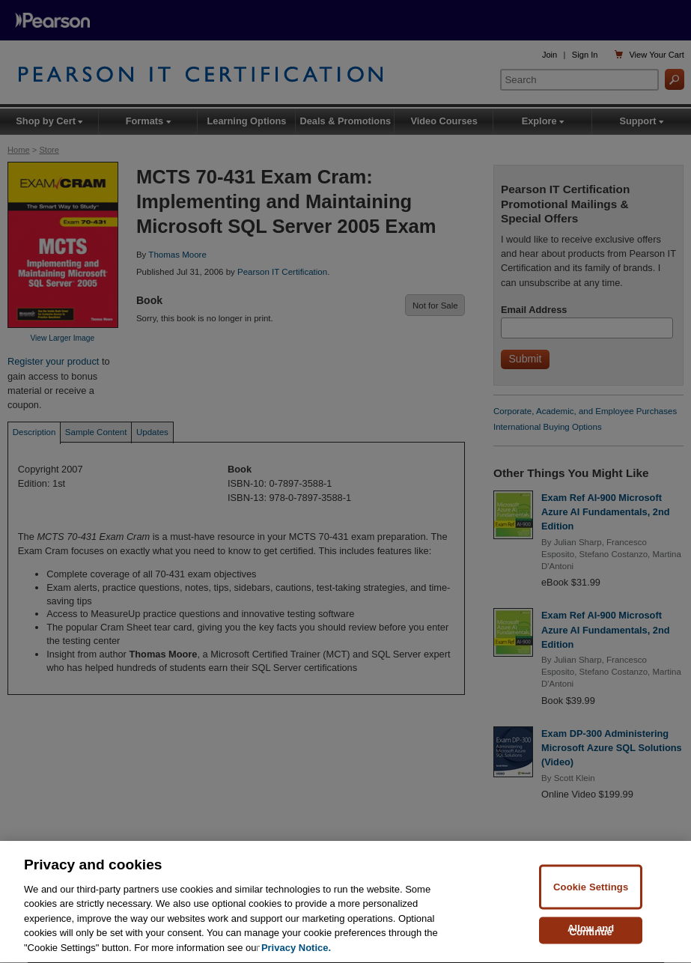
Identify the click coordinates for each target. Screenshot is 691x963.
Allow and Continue (591, 931)
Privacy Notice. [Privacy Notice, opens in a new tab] (296, 950)
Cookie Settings (590, 888)
